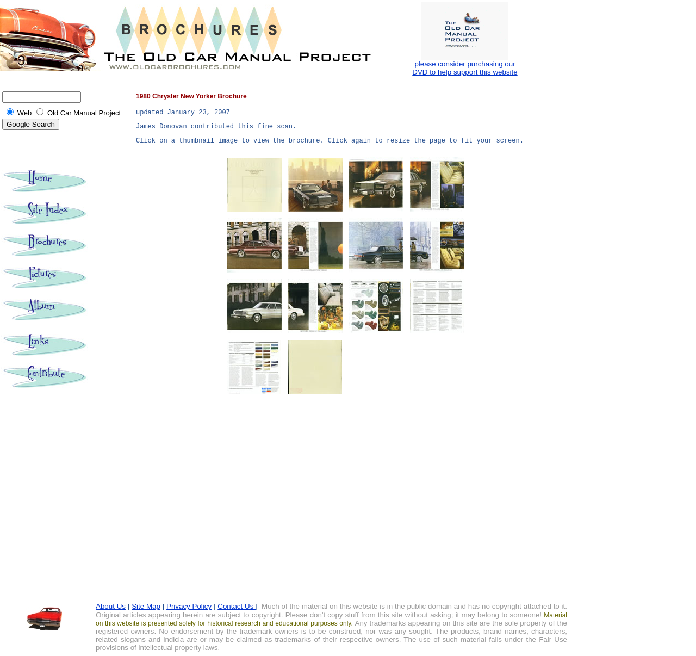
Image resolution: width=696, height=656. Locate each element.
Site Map (146, 606)
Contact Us (236, 606)
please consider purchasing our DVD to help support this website (464, 68)
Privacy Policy (189, 606)
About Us (111, 606)
